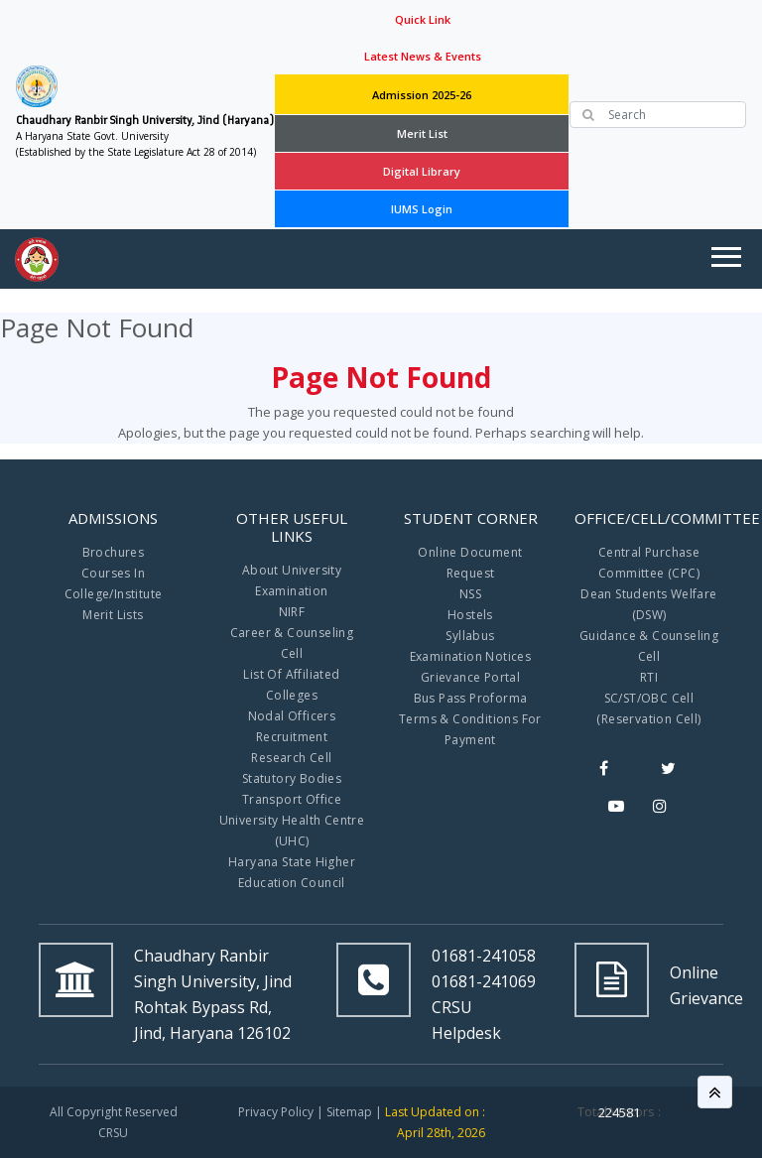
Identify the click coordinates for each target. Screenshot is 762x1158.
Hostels (470, 614)
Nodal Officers (292, 716)
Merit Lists (112, 614)
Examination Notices (471, 656)
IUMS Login (421, 208)
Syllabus (469, 635)
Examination (291, 590)
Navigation (91, 262)
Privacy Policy (276, 1111)
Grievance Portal (470, 677)
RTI (649, 677)
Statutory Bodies (291, 778)
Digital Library (421, 171)
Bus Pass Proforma (471, 698)
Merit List (422, 133)
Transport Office (291, 799)
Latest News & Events (422, 56)
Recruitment (291, 736)
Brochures (113, 552)
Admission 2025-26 (421, 94)
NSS (470, 593)
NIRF (292, 611)
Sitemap (349, 1111)
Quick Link (422, 19)
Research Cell (291, 757)
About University (291, 570)
